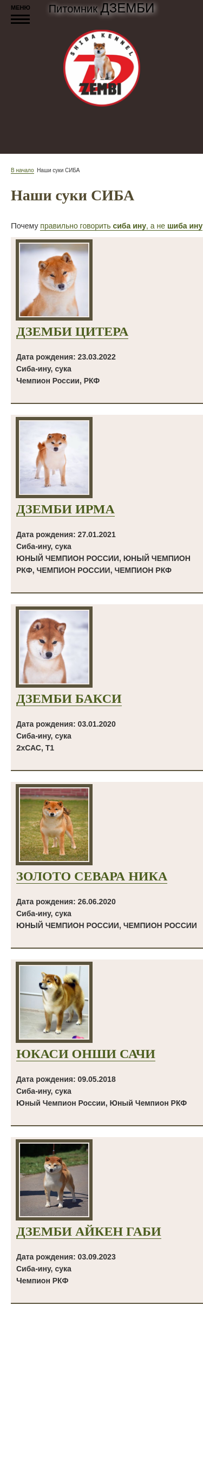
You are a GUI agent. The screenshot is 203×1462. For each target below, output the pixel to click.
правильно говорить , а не (121, 225)
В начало (22, 170)
